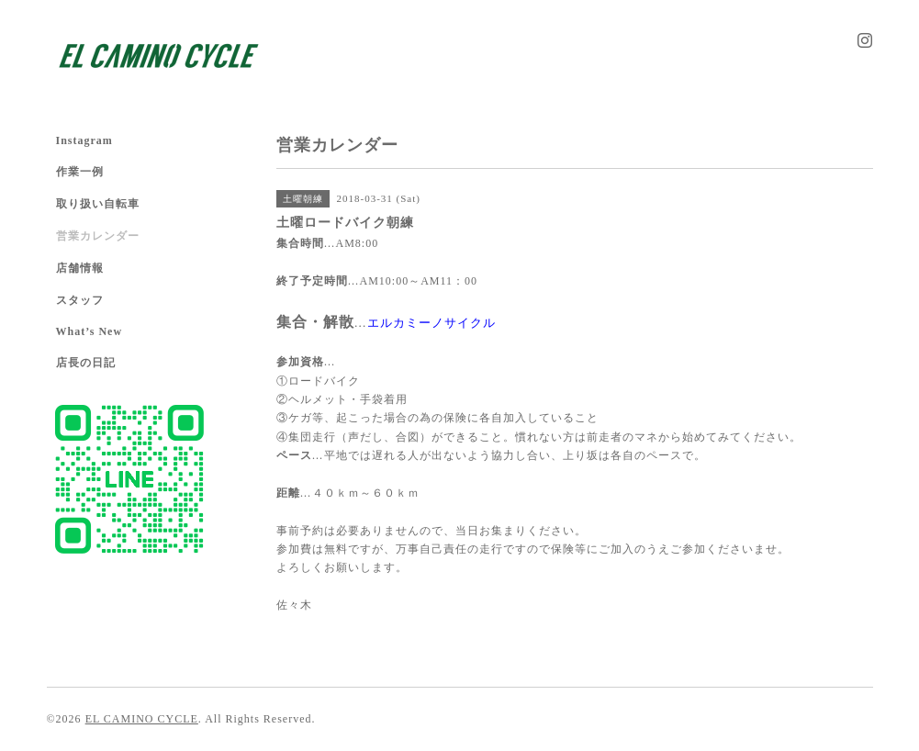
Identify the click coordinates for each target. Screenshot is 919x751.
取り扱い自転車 (98, 203)
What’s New (89, 331)
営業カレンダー (98, 236)
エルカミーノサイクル (431, 323)
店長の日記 (86, 362)
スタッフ (80, 300)
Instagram (84, 140)
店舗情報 (80, 268)
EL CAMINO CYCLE (141, 718)
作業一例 (80, 171)
